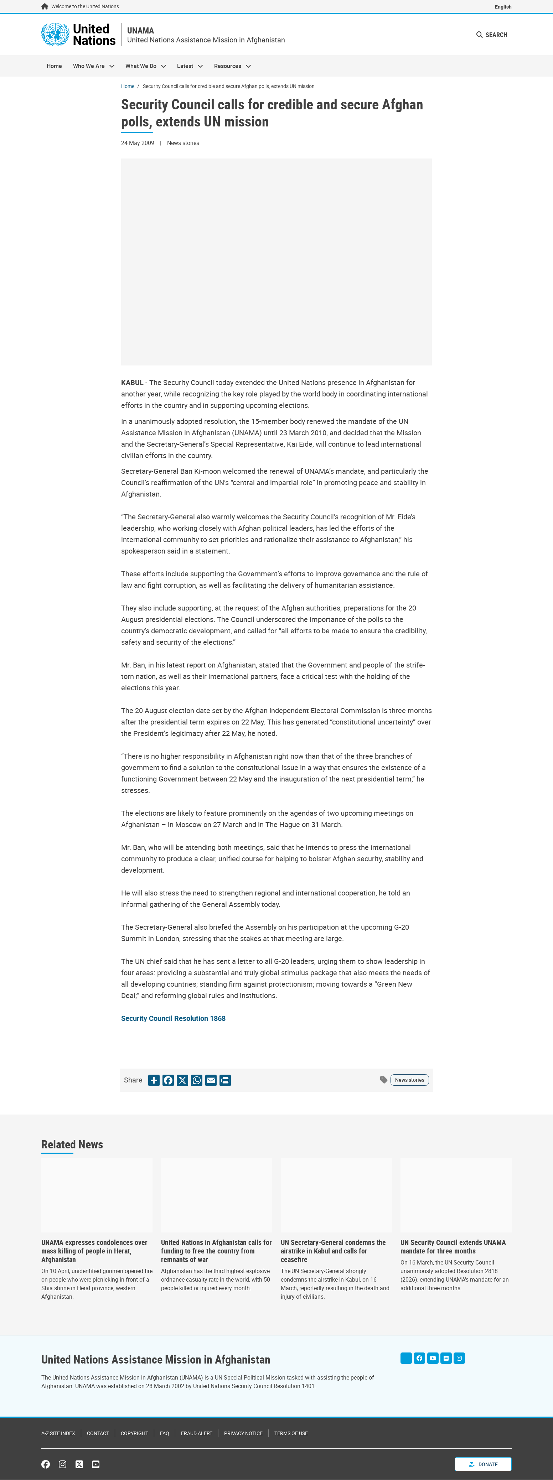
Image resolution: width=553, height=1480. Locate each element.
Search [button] (491, 35)
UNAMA (143, 31)
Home (54, 66)
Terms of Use (291, 1433)
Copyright (134, 1433)
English (503, 6)
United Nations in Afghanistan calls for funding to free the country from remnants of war (216, 1251)
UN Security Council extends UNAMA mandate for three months (453, 1247)
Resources (230, 66)
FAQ (164, 1433)
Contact (98, 1433)
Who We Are (90, 66)
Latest (187, 66)
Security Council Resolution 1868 (173, 1018)
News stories (409, 1080)
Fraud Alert (196, 1433)
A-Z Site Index (58, 1433)
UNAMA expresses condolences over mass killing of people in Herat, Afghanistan (94, 1251)
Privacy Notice (243, 1433)
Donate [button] (483, 1464)
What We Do (143, 66)
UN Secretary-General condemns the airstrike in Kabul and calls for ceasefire (333, 1251)
